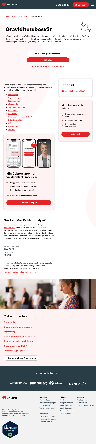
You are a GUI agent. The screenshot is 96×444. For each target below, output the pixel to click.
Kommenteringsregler (47, 419)
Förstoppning (14, 101)
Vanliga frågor (82, 400)
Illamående (13, 104)
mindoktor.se (9, 227)
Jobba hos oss (44, 405)
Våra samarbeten (45, 422)
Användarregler (66, 408)
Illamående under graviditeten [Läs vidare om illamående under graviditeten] (18, 341)
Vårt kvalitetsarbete (46, 408)
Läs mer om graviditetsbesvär (48, 53)
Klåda (10, 123)
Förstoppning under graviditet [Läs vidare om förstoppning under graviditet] (18, 336)
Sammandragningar (16, 107)
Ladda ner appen (29, 202)
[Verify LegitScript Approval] (10, 430)
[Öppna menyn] (92, 5)
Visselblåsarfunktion (47, 416)
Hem (7, 16)
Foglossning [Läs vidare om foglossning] (9, 331)
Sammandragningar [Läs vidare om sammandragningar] (13, 351)
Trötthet (11, 129)
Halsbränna (13, 110)
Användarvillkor (66, 405)
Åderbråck (12, 114)
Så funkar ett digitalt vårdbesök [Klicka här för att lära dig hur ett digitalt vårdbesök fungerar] (47, 66)
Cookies (63, 400)
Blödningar (13, 95)
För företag (43, 414)
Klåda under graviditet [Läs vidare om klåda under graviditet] (14, 346)
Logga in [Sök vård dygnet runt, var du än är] (82, 5)
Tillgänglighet (65, 414)
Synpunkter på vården (85, 405)
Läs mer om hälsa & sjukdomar (21, 358)
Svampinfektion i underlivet (20, 117)
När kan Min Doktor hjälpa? (73, 91)
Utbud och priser (66, 411)
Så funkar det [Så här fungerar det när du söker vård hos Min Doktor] (63, 4)
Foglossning (13, 98)
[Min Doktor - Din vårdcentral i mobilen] (9, 402)
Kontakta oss (82, 403)
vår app (33, 225)
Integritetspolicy (66, 403)
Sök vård (48, 60)
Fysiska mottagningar (47, 403)
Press (41, 411)
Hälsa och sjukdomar (19, 16)
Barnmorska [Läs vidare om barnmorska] (9, 322)
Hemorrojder (13, 126)
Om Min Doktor (45, 400)
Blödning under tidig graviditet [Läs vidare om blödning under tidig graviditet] (18, 327)
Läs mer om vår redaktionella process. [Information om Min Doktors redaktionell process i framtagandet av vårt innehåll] (20, 272)
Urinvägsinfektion (16, 120)
